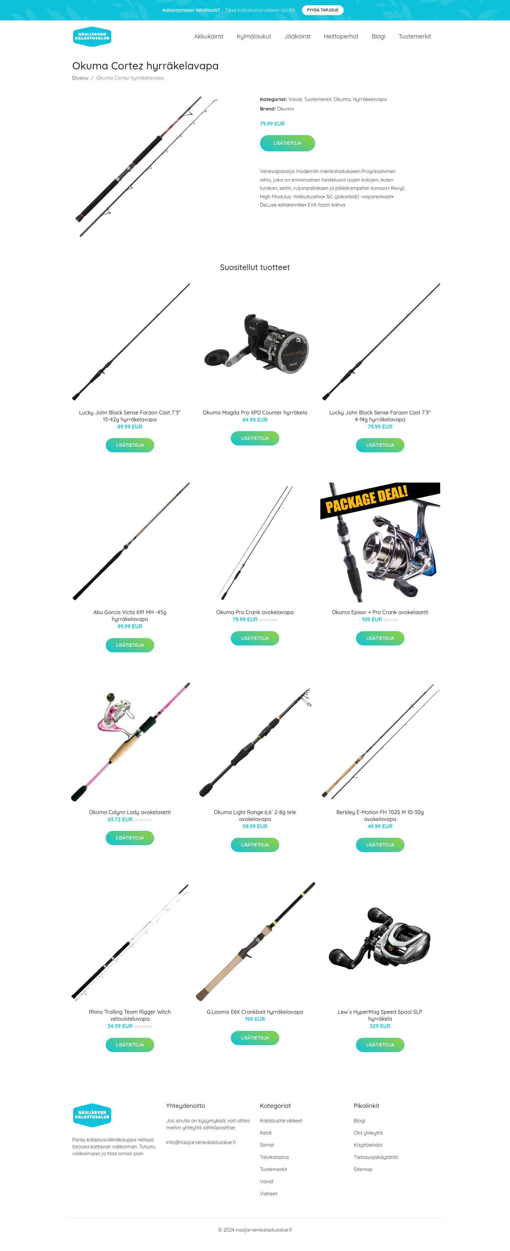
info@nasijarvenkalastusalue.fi (201, 1152)
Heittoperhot (341, 41)
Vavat (295, 109)
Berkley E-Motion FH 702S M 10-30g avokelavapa (380, 825)
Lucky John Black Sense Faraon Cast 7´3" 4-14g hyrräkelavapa (380, 426)
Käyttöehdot (368, 1155)
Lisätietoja (288, 153)
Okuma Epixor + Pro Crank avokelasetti (380, 622)
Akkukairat (209, 41)
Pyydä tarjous (322, 10)
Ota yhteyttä (368, 1142)
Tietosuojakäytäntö (376, 1167)
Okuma (342, 109)
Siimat (267, 1155)
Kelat (266, 1142)
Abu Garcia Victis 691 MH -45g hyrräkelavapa (129, 625)
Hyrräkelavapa (370, 109)
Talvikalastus (274, 1167)
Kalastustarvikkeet (281, 1130)
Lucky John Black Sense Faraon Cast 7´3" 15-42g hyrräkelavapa (129, 426)
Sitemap (363, 1179)
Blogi (379, 41)
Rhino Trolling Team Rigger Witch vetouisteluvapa (130, 1025)
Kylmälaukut (254, 41)
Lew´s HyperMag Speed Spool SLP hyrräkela (380, 1025)
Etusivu (80, 88)
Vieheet (268, 1203)
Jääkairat (297, 41)
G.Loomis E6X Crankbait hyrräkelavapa (255, 1021)
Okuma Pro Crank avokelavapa (255, 622)
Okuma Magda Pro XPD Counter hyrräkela (255, 422)
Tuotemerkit (414, 41)
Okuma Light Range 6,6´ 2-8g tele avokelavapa (255, 825)
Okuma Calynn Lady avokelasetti (130, 822)
